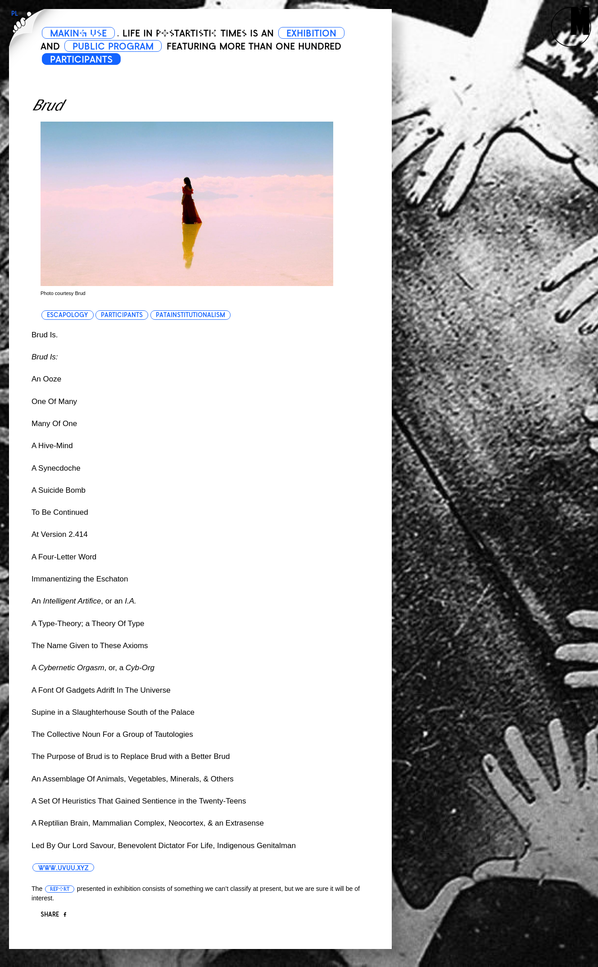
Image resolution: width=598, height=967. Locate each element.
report (59, 889)
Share (53, 914)
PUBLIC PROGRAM (113, 46)
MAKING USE (78, 33)
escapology (67, 315)
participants (122, 315)
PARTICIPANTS (81, 59)
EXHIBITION (311, 33)
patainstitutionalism (190, 315)
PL (14, 14)
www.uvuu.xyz (63, 868)
